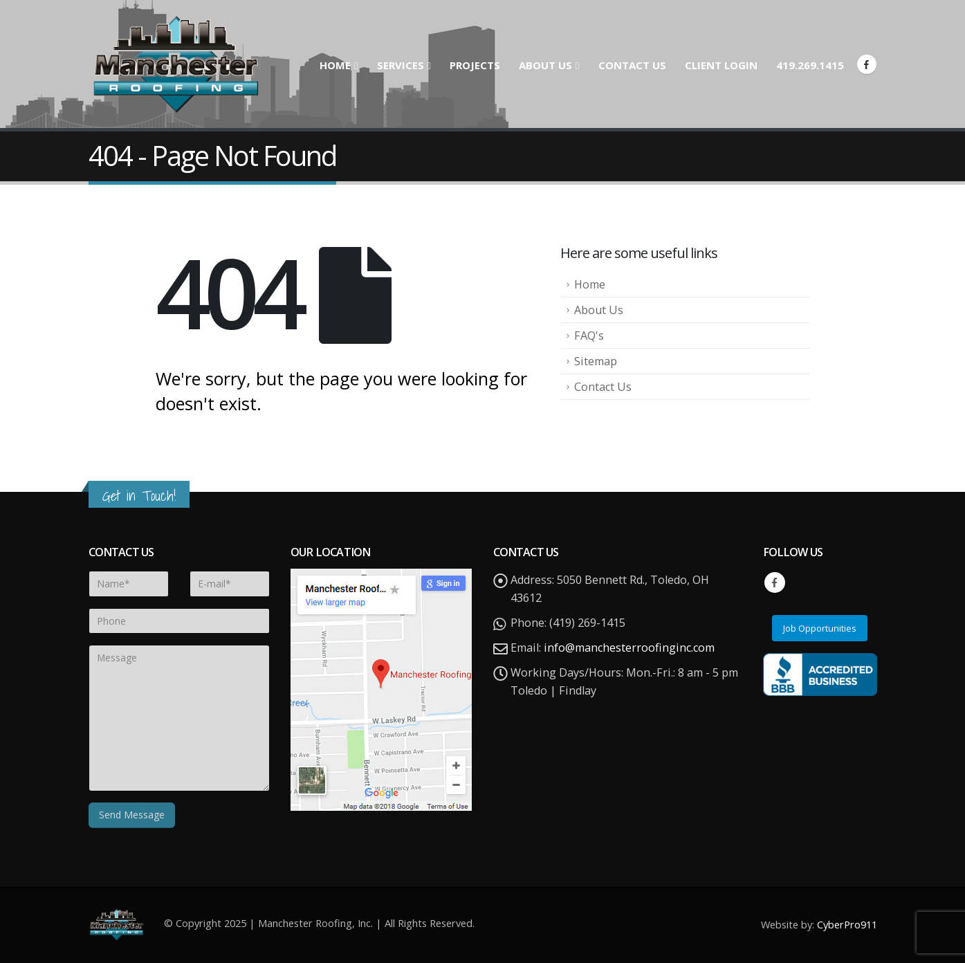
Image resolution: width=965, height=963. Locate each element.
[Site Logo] (175, 64)
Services (400, 65)
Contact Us (632, 65)
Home (335, 65)
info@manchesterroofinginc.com (629, 647)
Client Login (721, 65)
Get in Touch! (139, 495)
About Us (545, 65)
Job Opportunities (819, 628)
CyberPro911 (847, 924)
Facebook (774, 582)
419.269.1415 (810, 65)
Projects (475, 65)
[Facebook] (866, 64)
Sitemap (595, 361)
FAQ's (589, 335)
